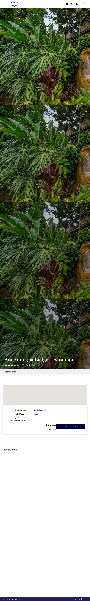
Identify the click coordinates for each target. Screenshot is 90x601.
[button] (84, 4)
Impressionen (10, 371)
